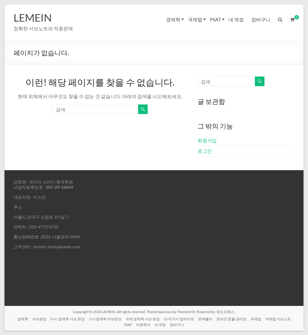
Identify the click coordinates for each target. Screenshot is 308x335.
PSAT (215, 19)
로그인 (205, 151)
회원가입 (207, 140)
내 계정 (236, 19)
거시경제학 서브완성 (105, 319)
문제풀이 (205, 319)
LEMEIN (33, 17)
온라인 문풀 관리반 (231, 319)
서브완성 (39, 319)
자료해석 (143, 324)
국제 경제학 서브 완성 (142, 319)
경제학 (173, 19)
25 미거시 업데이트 (179, 319)
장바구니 (260, 19)
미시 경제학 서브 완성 (67, 319)
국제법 (195, 19)
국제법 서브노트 (278, 319)
